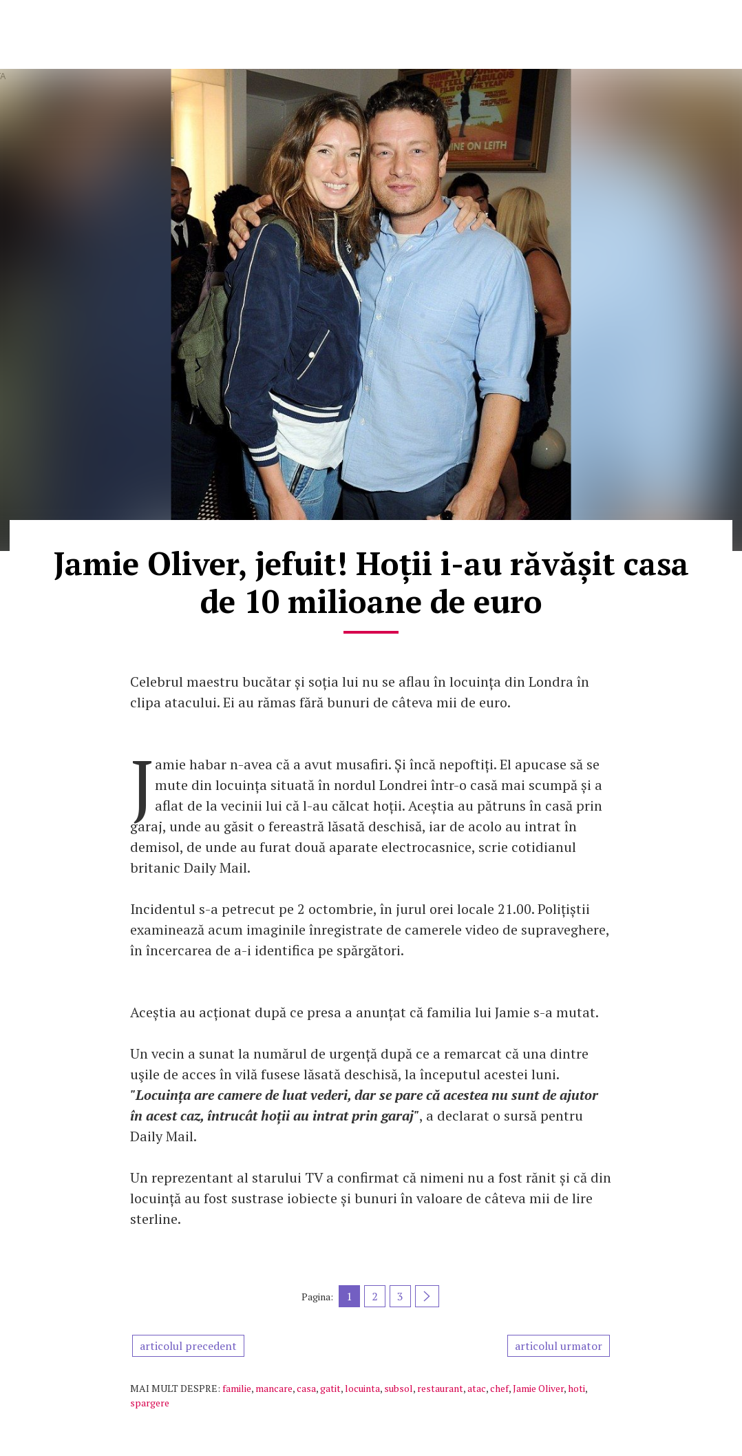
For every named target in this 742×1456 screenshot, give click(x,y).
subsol (398, 1388)
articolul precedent (188, 1345)
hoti (576, 1388)
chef (499, 1388)
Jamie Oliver (538, 1388)
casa (306, 1388)
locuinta (362, 1388)
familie (236, 1388)
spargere (149, 1402)
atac (476, 1388)
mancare (274, 1388)
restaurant (440, 1388)
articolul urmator (558, 1345)
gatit (330, 1388)
